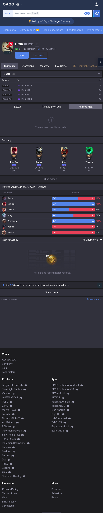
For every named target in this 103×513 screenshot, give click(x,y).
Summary (9, 66)
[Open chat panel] (100, 62)
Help (4, 497)
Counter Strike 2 (11, 418)
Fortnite (6, 414)
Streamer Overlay (11, 476)
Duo (4, 459)
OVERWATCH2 (10, 397)
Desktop (6, 451)
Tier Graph (38, 55)
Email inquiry (9, 501)
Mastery (44, 66)
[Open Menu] (96, 4)
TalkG (5, 463)
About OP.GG (9, 359)
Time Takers (9, 439)
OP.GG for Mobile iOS (63, 389)
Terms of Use (9, 493)
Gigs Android (58, 410)
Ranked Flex (85, 106)
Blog (4, 368)
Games (6, 455)
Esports (6, 467)
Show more (51, 292)
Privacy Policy (10, 489)
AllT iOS (56, 397)
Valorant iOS (58, 405)
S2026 (17, 106)
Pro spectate (94, 30)
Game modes (29, 30)
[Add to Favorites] (37, 44)
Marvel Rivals (9, 410)
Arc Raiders (8, 422)
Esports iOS (58, 430)
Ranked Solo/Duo (51, 106)
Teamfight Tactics (12, 389)
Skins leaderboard (53, 30)
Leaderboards (75, 30)
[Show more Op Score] (99, 285)
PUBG (5, 401)
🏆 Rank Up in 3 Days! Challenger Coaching (52, 21)
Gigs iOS (56, 414)
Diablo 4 (6, 447)
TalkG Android (59, 418)
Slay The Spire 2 (11, 434)
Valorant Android (61, 401)
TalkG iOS (57, 422)
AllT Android (58, 393)
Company (7, 363)
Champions (9, 30)
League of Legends (12, 385)
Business (56, 489)
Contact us (8, 505)
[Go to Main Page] (8, 4)
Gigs (4, 472)
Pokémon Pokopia (12, 430)
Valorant (6, 393)
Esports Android (60, 426)
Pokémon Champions (14, 443)
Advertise (57, 493)
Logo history (8, 372)
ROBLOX (6, 426)
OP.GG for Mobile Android (65, 385)
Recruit (55, 497)
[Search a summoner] (87, 13)
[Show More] (19, 4)
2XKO (5, 405)
